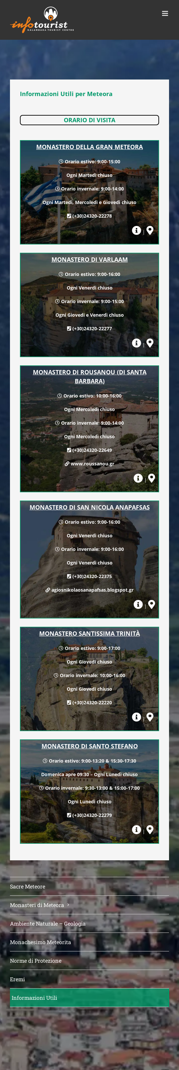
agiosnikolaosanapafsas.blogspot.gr (92, 590)
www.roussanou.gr (92, 463)
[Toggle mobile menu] (165, 13)
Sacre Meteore (27, 886)
